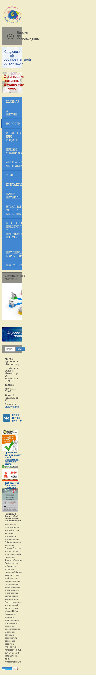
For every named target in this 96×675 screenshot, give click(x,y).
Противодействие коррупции (14, 254)
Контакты (14, 184)
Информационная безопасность (22, 334)
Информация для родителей (14, 136)
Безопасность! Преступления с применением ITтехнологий (14, 230)
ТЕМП (10, 175)
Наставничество (14, 265)
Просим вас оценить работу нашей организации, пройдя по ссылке (13, 458)
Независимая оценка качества (14, 210)
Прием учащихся (14, 151)
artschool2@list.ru (14, 406)
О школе (11, 112)
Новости (13, 124)
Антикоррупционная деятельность (14, 164)
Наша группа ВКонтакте (18, 418)
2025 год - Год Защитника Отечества (12, 485)
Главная (13, 101)
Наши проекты (13, 195)
